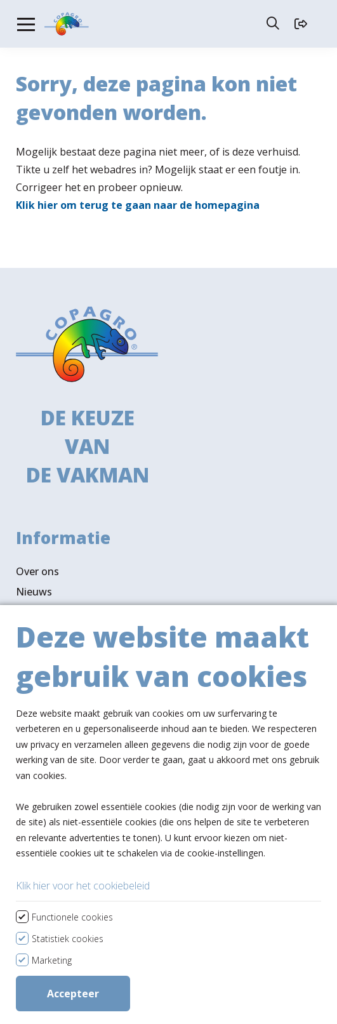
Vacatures (40, 569)
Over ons (37, 529)
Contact (35, 590)
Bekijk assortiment (85, 741)
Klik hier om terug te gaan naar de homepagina (138, 197)
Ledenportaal (48, 610)
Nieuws (34, 549)
